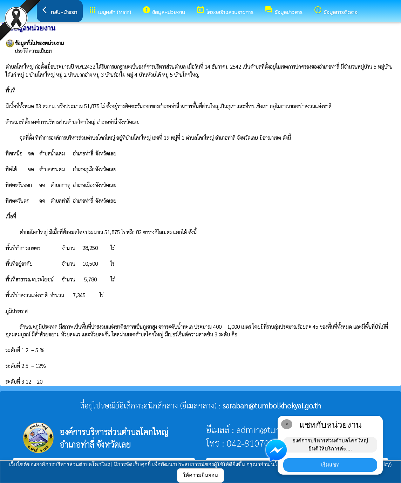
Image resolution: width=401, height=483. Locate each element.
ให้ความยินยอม (200, 475)
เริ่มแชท (330, 465)
